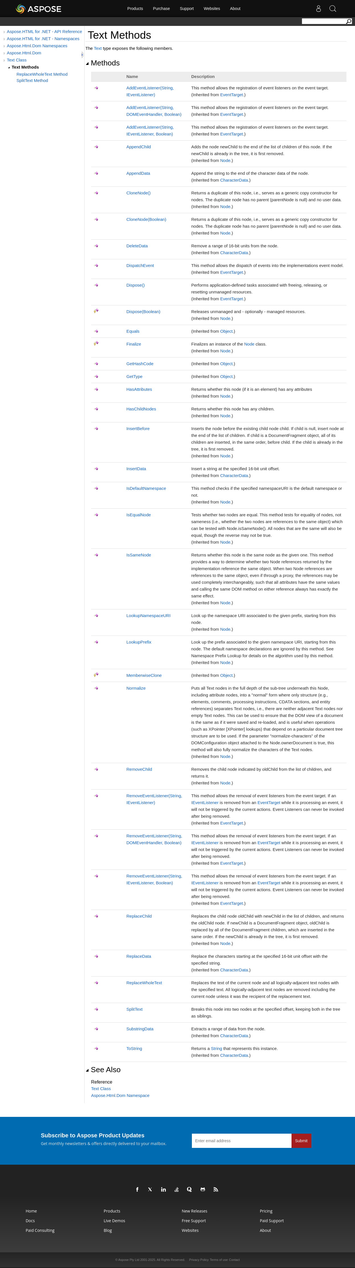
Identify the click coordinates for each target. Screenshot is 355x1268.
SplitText (134, 1009)
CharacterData (234, 180)
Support (187, 8)
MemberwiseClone (144, 675)
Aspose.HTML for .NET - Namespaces (43, 38)
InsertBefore (138, 428)
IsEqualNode (138, 514)
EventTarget (231, 94)
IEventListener (205, 802)
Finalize (133, 344)
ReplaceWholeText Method (42, 74)
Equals (132, 331)
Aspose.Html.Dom (24, 52)
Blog (108, 1230)
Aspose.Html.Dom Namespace (120, 1095)
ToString (134, 1048)
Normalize (136, 688)
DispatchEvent (140, 265)
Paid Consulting (40, 1230)
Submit (301, 1140)
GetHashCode (139, 363)
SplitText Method (32, 80)
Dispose (135, 285)
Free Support (194, 1220)
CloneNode (138, 192)
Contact (234, 1259)
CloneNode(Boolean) (146, 219)
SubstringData (139, 1028)
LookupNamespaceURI (148, 615)
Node (225, 160)
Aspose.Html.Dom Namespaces (37, 45)
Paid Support (272, 1220)
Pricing (266, 1211)
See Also (103, 1069)
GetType (134, 376)
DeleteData (137, 245)
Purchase (161, 8)
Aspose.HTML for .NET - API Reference (44, 31)
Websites (212, 8)
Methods (102, 63)
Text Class (16, 59)
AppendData (138, 173)
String (216, 1048)
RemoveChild (139, 769)
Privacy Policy (198, 1259)
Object (226, 331)
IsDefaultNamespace (146, 488)
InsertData (136, 468)
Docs (30, 1220)
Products (135, 8)
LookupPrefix (138, 642)
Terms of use (219, 1259)
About (235, 8)
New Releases (194, 1211)
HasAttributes (139, 389)
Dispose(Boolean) (143, 311)
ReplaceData (138, 956)
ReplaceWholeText (144, 982)
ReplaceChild (139, 916)
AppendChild (138, 146)
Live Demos (114, 1220)
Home (31, 1211)
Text (98, 48)
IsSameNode (138, 554)
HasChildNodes (141, 408)
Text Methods (25, 67)
